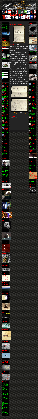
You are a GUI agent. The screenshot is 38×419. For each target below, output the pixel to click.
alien (12, 113)
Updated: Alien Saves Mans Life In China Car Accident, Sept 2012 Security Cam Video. (32, 111)
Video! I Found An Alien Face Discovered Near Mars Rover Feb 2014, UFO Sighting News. (32, 144)
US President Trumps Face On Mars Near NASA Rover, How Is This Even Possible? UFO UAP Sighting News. (5, 114)
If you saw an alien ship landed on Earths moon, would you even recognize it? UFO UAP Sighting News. (5, 106)
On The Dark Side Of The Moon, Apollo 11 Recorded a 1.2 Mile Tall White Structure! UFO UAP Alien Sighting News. (5, 93)
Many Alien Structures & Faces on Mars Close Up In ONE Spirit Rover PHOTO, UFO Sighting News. (32, 138)
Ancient (14, 113)
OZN (20, 113)
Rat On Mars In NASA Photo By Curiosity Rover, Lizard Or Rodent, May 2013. (32, 118)
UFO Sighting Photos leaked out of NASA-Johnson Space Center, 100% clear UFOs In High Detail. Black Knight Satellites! (32, 124)
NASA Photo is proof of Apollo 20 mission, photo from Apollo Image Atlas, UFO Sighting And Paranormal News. (32, 105)
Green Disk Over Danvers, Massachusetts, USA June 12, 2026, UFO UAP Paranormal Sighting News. (5, 150)
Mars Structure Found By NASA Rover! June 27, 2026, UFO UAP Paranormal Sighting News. (5, 121)
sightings (25, 113)
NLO (17, 113)
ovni (19, 113)
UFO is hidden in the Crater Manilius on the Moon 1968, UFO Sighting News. (5, 86)
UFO (26, 113)
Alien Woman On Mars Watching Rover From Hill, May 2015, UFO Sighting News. (32, 90)
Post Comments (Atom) (20, 132)
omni (18, 113)
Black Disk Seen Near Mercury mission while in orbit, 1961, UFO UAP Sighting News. (5, 135)
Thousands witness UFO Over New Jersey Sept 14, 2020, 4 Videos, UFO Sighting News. (32, 84)
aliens (13, 113)
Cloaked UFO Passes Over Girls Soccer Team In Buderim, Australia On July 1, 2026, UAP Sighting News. (5, 128)
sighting (23, 113)
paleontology (22, 113)
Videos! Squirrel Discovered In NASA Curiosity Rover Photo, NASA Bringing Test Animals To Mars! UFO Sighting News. (32, 98)
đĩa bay (16, 113)
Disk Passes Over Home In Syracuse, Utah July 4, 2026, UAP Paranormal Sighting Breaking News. (5, 99)
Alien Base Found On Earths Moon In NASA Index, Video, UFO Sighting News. (32, 131)
